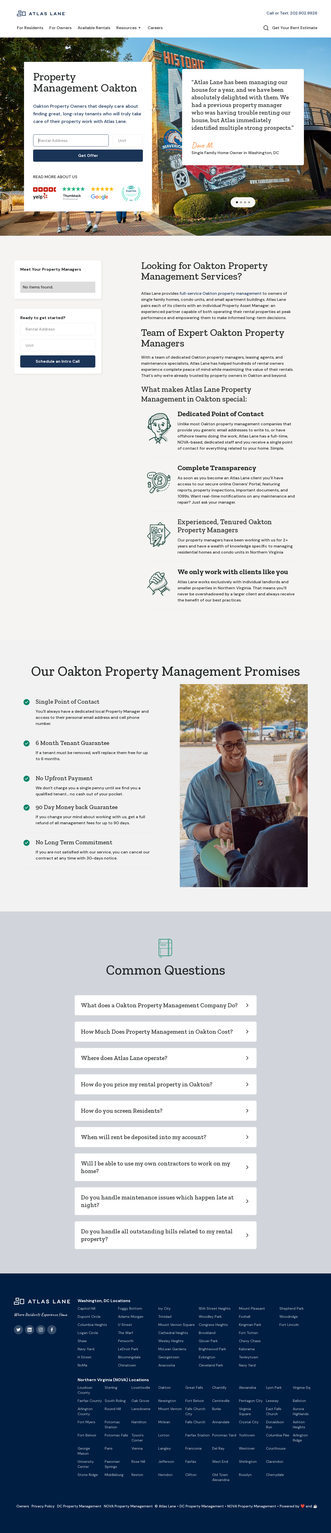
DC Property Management (79, 1506)
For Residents (30, 27)
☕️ (315, 1506)
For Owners (60, 27)
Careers (155, 27)
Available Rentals (94, 27)
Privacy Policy (43, 1506)
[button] (129, 28)
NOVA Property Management (128, 1506)
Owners (22, 1506)
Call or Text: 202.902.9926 (292, 13)
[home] (41, 13)
